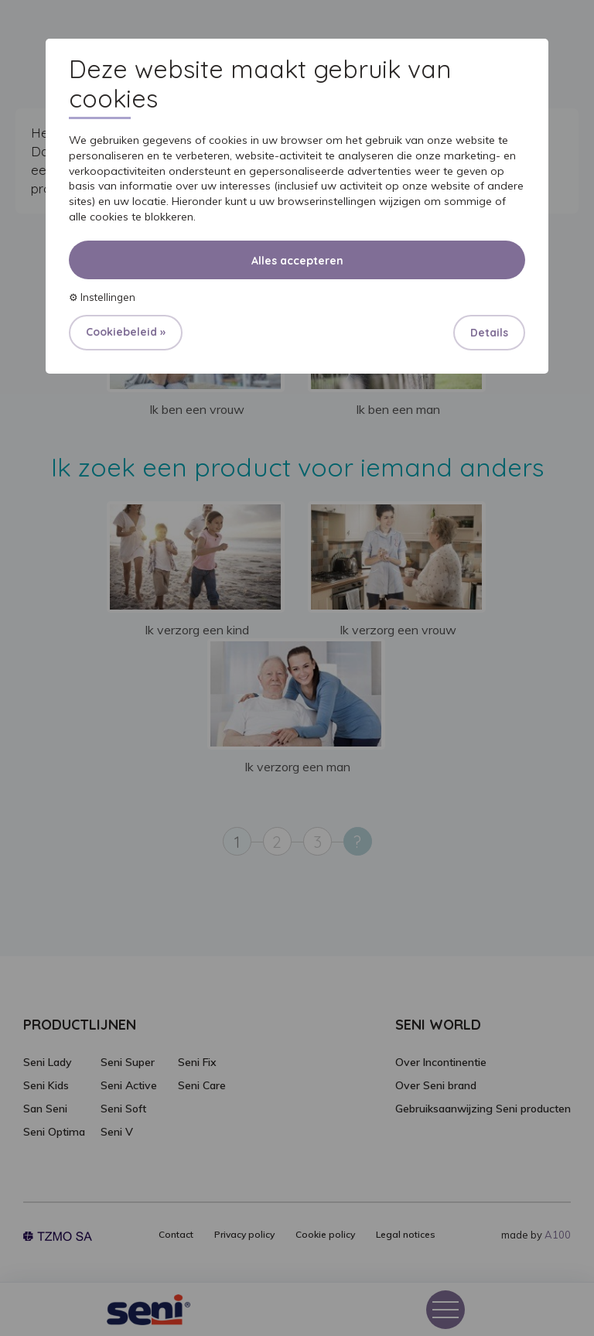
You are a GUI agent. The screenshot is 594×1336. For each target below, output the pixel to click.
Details (489, 333)
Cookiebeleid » (126, 332)
